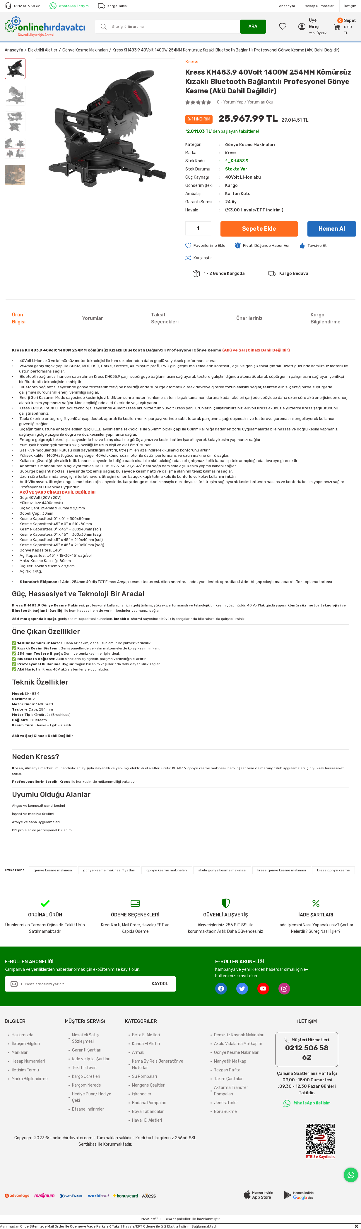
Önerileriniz (249, 318)
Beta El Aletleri (146, 1035)
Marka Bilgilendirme (30, 1079)
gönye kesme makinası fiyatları (109, 870)
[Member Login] (317, 23)
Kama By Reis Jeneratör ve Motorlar (157, 1065)
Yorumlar (92, 318)
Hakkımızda (22, 1035)
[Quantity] (198, 228)
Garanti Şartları (86, 1050)
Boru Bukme (225, 1111)
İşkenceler (141, 1094)
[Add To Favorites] (205, 245)
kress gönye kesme (333, 870)
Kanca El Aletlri (146, 1044)
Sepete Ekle (259, 228)
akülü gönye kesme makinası (222, 870)
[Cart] (345, 27)
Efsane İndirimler (88, 1109)
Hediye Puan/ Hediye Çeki (91, 1097)
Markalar (20, 1052)
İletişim (350, 6)
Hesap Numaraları (320, 6)
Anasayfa (287, 6)
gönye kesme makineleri (166, 870)
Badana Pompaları (149, 1103)
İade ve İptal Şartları (91, 1059)
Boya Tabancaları (148, 1111)
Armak (138, 1052)
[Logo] (45, 26)
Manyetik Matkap (230, 1061)
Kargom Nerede (86, 1085)
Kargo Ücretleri (86, 1076)
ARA (253, 26)
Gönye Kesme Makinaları (250, 144)
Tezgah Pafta (227, 1070)
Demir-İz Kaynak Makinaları (239, 1035)
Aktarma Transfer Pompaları (231, 1091)
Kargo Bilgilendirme (326, 318)
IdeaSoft (149, 1219)
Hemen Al (331, 228)
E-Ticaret (168, 1219)
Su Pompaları (144, 1076)
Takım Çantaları (229, 1079)
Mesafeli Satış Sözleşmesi (85, 1038)
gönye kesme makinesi (53, 870)
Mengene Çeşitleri (148, 1085)
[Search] (180, 27)
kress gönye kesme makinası (281, 870)
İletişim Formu (25, 1070)
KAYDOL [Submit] (160, 984)
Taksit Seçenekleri (165, 318)
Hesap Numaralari (28, 1061)
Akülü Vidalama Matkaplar (238, 1044)
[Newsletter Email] (90, 984)
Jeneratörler (226, 1103)
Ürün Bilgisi (18, 318)
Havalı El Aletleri (147, 1120)
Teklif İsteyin (84, 1068)
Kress (231, 152)
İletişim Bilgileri (26, 1044)
